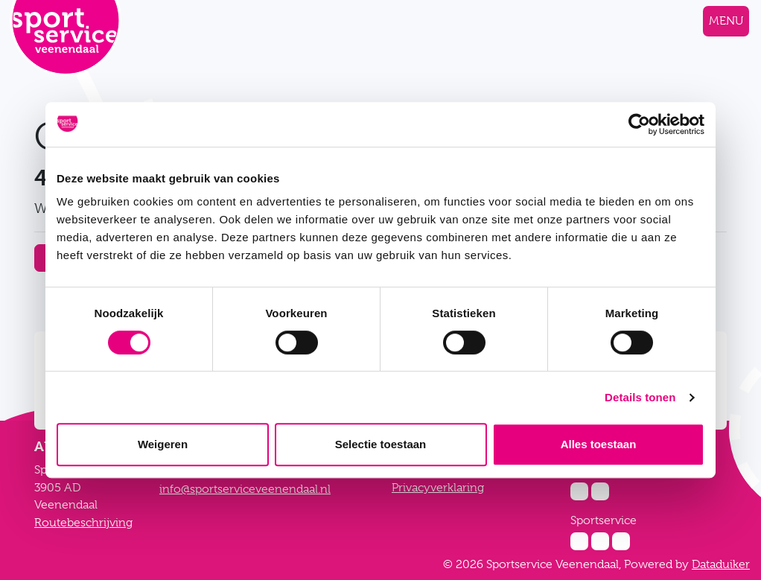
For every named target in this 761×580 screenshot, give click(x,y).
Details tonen (640, 397)
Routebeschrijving (83, 522)
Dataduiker (721, 564)
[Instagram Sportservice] (579, 541)
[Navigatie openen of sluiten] (726, 21)
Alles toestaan (599, 444)
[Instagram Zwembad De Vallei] (579, 491)
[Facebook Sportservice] (600, 541)
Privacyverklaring (438, 487)
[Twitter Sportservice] (621, 541)
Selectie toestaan (381, 444)
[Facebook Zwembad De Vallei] (600, 491)
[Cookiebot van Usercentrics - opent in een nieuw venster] (639, 124)
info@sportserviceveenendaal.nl (245, 489)
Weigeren (163, 444)
